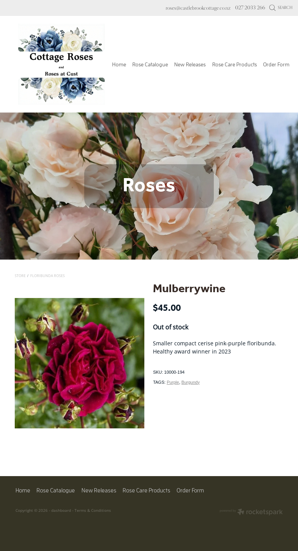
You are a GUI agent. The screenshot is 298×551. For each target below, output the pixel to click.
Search (281, 7)
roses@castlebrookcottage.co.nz (198, 7)
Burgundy (191, 382)
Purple (173, 382)
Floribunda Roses (47, 275)
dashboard (61, 510)
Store (20, 275)
